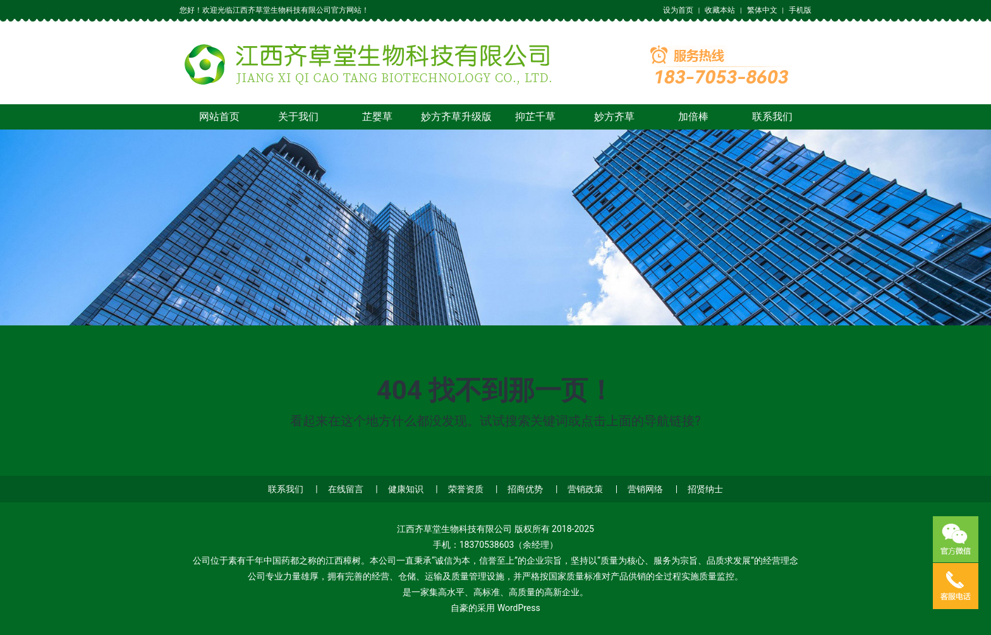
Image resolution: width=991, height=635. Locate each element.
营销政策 (585, 489)
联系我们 (772, 117)
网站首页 (219, 117)
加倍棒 (693, 117)
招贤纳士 (705, 489)
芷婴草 (377, 117)
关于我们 (298, 117)
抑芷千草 (535, 117)
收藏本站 (720, 10)
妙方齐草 (614, 117)
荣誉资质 (465, 489)
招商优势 (525, 489)
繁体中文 (762, 10)
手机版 (800, 10)
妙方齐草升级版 (456, 117)
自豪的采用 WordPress (495, 608)
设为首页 (678, 10)
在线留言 (345, 489)
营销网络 (645, 489)
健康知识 (405, 489)
